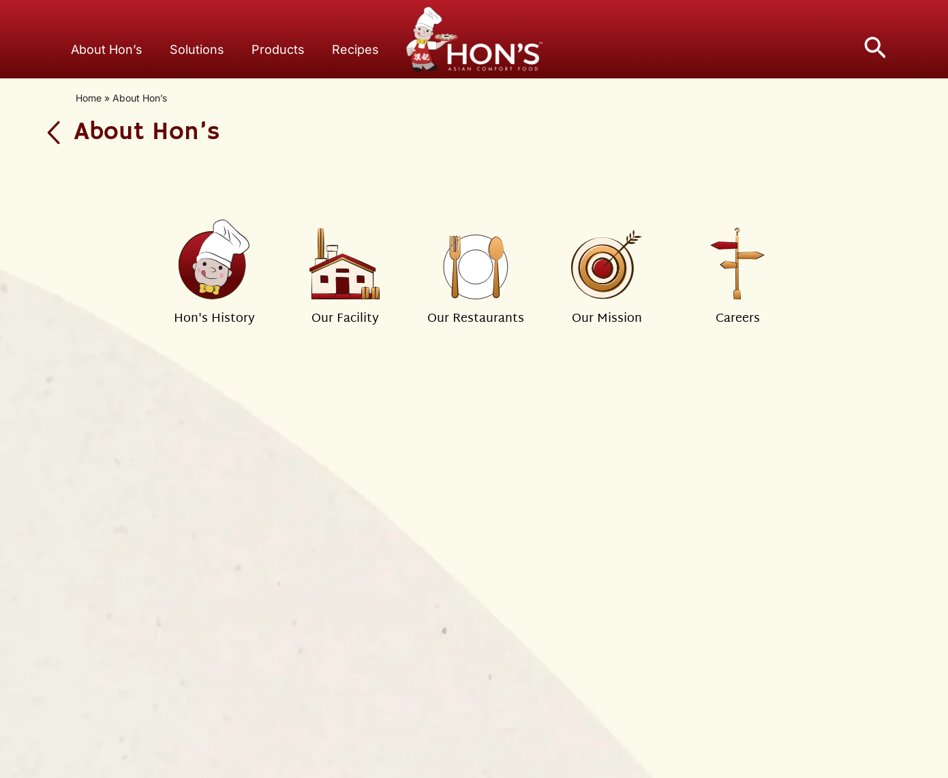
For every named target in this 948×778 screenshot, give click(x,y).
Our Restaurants (475, 319)
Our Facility (345, 319)
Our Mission (607, 319)
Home (89, 98)
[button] (875, 45)
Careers (738, 319)
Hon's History (214, 319)
